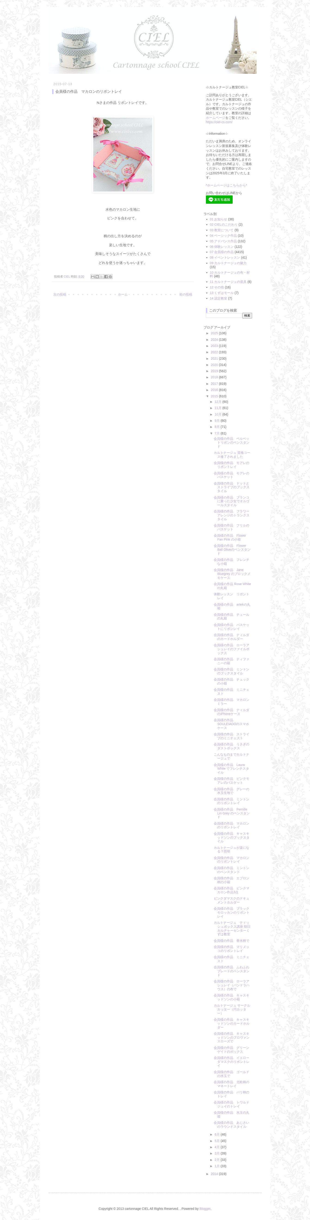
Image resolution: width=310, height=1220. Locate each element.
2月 (218, 1160)
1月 (218, 1166)
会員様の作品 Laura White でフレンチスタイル (231, 768)
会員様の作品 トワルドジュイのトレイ (231, 1104)
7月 (218, 433)
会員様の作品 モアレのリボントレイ (231, 465)
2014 (215, 1174)
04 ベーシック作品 (223, 235)
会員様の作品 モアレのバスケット (231, 475)
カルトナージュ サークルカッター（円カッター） (232, 1009)
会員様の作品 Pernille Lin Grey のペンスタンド (232, 813)
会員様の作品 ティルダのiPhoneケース (231, 712)
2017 (215, 384)
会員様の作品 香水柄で (231, 940)
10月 (218, 414)
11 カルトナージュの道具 (228, 282)
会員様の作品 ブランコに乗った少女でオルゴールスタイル (232, 501)
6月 (218, 1134)
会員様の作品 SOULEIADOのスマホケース (231, 724)
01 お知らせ (218, 219)
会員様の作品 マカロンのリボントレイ (231, 825)
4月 (218, 1147)
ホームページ (215, 118)
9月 (218, 420)
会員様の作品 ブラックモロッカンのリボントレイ (232, 912)
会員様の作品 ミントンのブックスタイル (231, 671)
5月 (218, 1141)
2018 (215, 377)
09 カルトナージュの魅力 (228, 263)
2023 (215, 346)
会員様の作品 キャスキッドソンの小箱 (231, 997)
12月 (218, 402)
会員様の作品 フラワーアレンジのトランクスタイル (232, 515)
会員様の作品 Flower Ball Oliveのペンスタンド (232, 549)
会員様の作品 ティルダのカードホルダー (231, 637)
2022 (215, 352)
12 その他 (217, 287)
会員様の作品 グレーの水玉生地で (231, 791)
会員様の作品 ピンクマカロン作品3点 (231, 890)
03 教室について (222, 230)
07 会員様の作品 (222, 252)
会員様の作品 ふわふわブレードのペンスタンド (232, 971)
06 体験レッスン (222, 246)
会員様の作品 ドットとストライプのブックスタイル (232, 487)
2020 (215, 365)
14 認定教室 (218, 298)
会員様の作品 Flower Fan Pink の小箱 (230, 537)
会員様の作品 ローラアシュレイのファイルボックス (232, 649)
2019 (215, 371)
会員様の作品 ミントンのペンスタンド (231, 870)
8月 (218, 427)
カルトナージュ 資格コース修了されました (232, 454)
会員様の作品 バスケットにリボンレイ (231, 627)
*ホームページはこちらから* (226, 185)
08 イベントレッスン (225, 257)
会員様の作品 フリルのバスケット (231, 527)
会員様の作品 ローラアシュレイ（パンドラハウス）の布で (232, 985)
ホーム (123, 294)
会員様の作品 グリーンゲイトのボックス (231, 1049)
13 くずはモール (222, 293)
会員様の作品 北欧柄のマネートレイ (231, 1084)
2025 (215, 333)
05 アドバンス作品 (223, 241)
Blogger (204, 1209)
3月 (218, 1153)
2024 (215, 339)
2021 (215, 358)
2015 (215, 396)
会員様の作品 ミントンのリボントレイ (231, 801)
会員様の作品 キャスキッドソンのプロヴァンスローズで (232, 1037)
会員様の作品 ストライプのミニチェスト (231, 736)
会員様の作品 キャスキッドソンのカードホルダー (232, 1023)
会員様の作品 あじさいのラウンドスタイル (231, 1124)
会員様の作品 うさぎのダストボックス (231, 746)
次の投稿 (59, 294)
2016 (215, 390)
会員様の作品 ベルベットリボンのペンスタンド (232, 442)
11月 (218, 408)
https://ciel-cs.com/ (219, 122)
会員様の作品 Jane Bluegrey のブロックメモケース (232, 574)
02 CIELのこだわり (224, 224)
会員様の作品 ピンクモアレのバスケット (231, 780)
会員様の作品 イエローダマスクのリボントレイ (232, 1062)
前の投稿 (185, 294)
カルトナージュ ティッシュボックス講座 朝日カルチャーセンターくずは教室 (232, 928)
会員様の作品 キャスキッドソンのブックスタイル (232, 837)
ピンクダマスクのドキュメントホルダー (231, 900)
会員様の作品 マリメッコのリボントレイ (231, 949)
